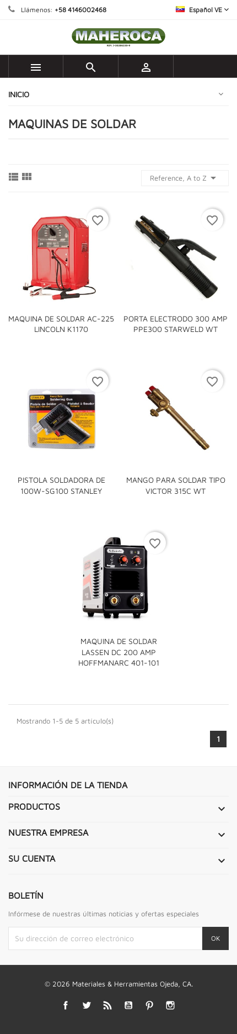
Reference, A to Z (185, 177)
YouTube (128, 1005)
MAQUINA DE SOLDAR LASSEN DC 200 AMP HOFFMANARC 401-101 (118, 652)
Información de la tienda (67, 785)
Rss (108, 1005)
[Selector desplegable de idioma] (202, 9)
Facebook (66, 1005)
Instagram (170, 1005)
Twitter (87, 1005)
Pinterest (149, 1005)
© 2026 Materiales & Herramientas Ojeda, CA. (119, 983)
